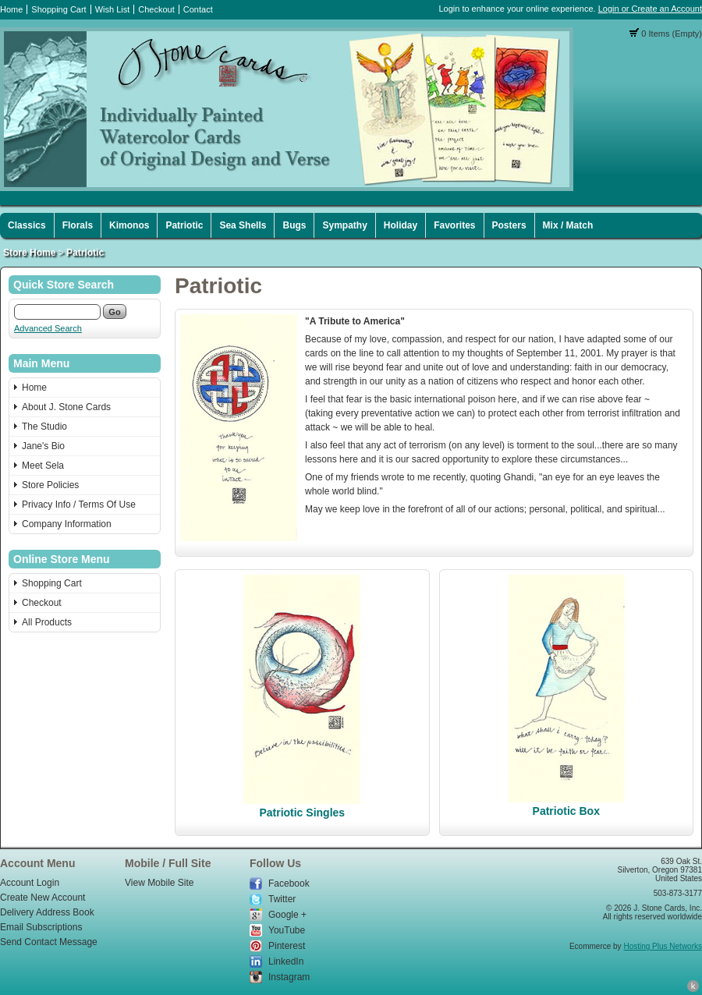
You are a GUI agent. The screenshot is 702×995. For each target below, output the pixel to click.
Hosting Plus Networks (662, 946)
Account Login (29, 882)
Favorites (454, 225)
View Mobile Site (159, 882)
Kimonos (129, 225)
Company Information (67, 524)
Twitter (282, 899)
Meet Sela (43, 465)
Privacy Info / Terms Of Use (79, 504)
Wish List (112, 9)
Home (11, 9)
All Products (47, 622)
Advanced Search (48, 328)
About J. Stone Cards (66, 407)
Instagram (289, 977)
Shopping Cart (58, 9)
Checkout (156, 9)
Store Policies (50, 485)
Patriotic (184, 225)
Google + (287, 914)
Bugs (294, 225)
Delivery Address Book (47, 912)
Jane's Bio (43, 446)
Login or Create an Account (650, 8)
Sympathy (344, 225)
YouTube (286, 930)
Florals (77, 225)
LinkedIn (285, 961)
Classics (27, 225)
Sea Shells (242, 225)
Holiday (400, 225)
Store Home (29, 252)
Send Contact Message (49, 942)
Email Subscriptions (41, 927)
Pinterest (286, 945)
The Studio (44, 426)
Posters (509, 225)
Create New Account (42, 897)
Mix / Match (568, 225)
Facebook (289, 883)
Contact (198, 9)
